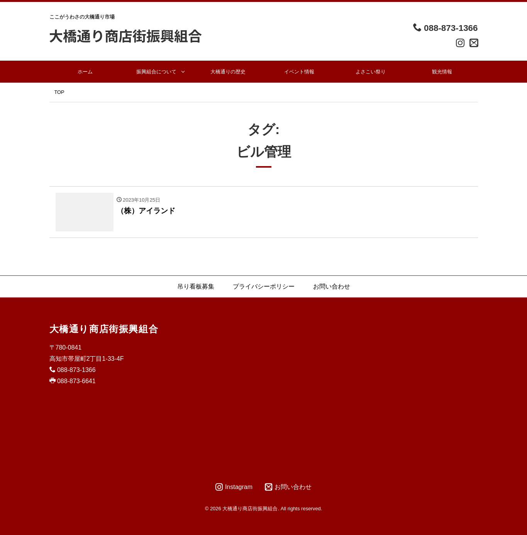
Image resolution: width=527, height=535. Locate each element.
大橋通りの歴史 (228, 72)
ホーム (85, 72)
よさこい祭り (371, 72)
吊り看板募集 (195, 286)
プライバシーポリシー (264, 286)
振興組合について (156, 72)
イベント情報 (299, 72)
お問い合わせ (331, 286)
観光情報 (442, 72)
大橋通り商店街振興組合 (104, 329)
